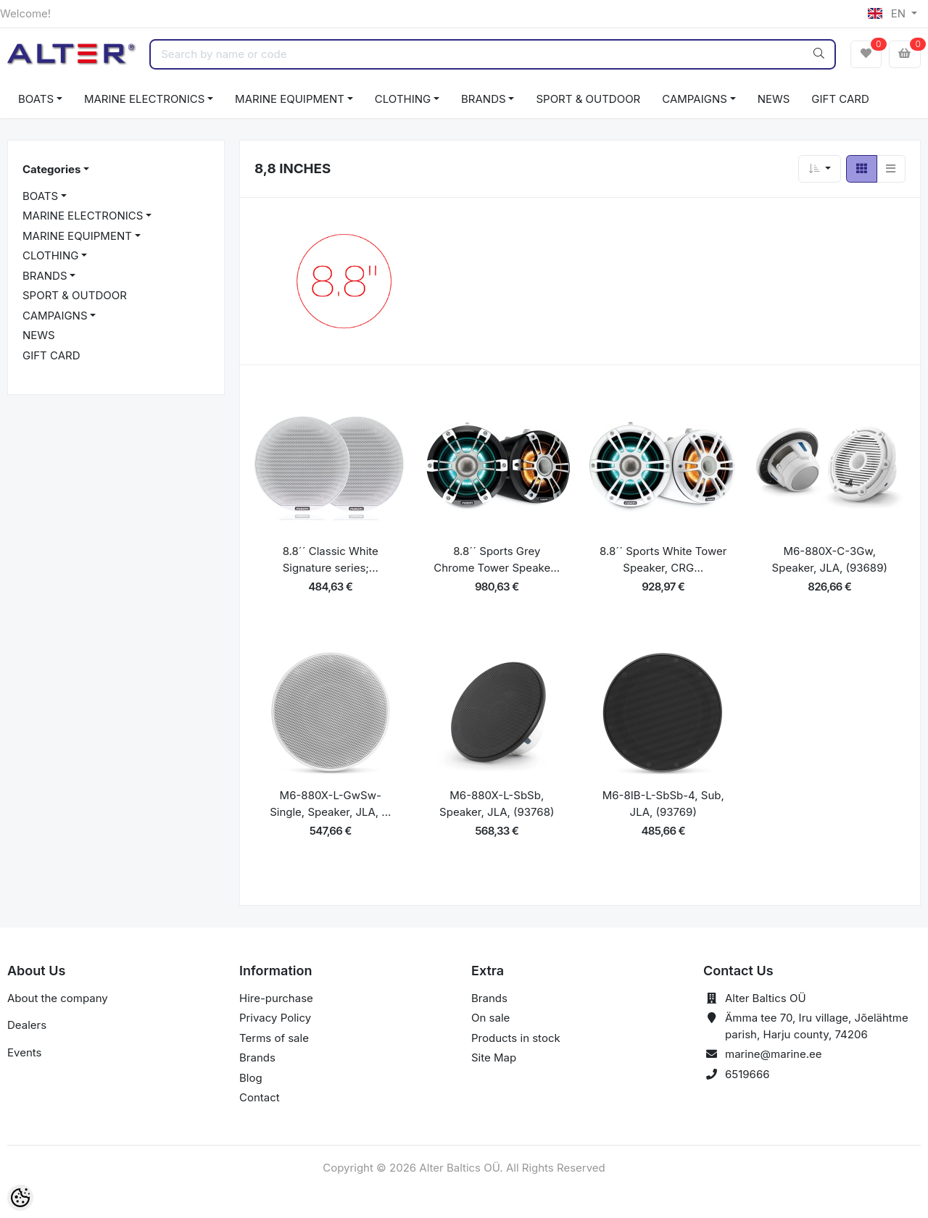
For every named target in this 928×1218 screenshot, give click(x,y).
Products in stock (515, 1038)
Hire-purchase (276, 998)
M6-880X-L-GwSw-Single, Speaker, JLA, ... (330, 803)
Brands (257, 1057)
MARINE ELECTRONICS (144, 99)
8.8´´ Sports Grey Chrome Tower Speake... (497, 559)
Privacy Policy (275, 1018)
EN (888, 13)
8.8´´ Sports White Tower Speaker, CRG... (663, 559)
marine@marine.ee (773, 1054)
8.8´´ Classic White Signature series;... (330, 559)
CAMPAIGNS (694, 99)
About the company (57, 998)
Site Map (493, 1057)
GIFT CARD (840, 99)
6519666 (747, 1074)
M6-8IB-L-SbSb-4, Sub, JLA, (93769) (663, 803)
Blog (250, 1078)
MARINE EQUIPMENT (289, 99)
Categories (51, 169)
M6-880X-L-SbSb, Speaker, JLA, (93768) (496, 803)
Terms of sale (274, 1038)
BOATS (36, 99)
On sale (490, 1018)
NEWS (774, 99)
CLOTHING (403, 99)
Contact (259, 1097)
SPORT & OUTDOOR (588, 99)
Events (24, 1052)
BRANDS (483, 99)
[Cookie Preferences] (20, 1198)
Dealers (26, 1025)
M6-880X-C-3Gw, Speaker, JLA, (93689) (829, 559)
